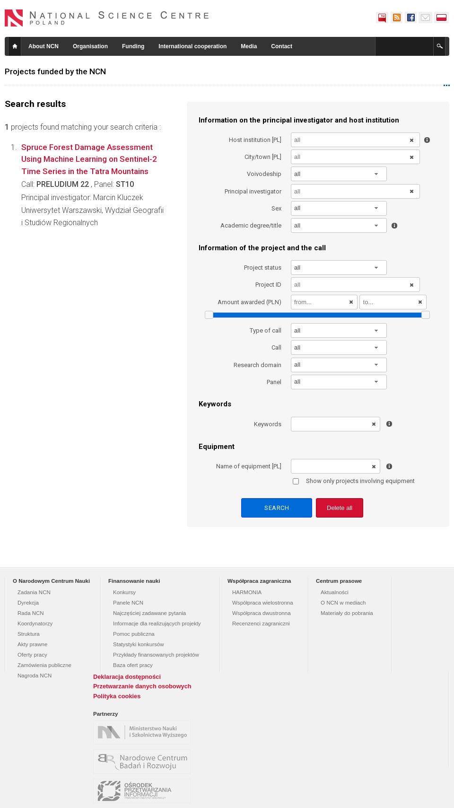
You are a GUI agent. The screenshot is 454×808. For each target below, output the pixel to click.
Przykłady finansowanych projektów (156, 655)
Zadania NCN (34, 592)
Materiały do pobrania (347, 613)
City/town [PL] (262, 156)
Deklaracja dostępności (127, 676)
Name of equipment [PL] (248, 466)
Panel (274, 382)
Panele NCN (128, 603)
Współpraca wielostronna (262, 603)
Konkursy (124, 592)
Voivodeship (264, 173)
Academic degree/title (250, 225)
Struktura (28, 634)
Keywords (267, 424)
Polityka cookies (116, 696)
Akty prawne (32, 644)
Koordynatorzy (34, 623)
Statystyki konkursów (138, 644)
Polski (441, 17)
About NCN (43, 46)
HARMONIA (247, 592)
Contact (281, 46)
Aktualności (335, 592)
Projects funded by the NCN (55, 71)
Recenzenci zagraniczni (261, 623)
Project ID (268, 284)
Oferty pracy (32, 655)
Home (14, 46)
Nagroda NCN (34, 675)
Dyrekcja (28, 603)
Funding (133, 46)
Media (249, 46)
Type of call (265, 330)
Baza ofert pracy (133, 665)
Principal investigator (253, 191)
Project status (262, 267)
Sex (276, 208)
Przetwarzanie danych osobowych (142, 686)
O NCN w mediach (343, 603)
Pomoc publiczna (134, 634)
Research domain (257, 365)
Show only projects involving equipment (354, 480)
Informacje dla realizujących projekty (157, 623)
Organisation (90, 46)
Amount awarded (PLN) (249, 302)
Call (276, 347)
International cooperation (192, 46)
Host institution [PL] (255, 139)
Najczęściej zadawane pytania (149, 613)
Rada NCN (30, 613)
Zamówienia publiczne (44, 665)
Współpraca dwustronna (261, 613)
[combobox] (339, 174)
